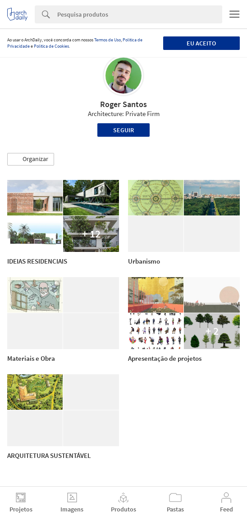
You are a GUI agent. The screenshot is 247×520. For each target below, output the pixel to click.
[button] (30, 159)
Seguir (123, 130)
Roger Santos (123, 104)
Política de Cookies (51, 46)
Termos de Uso (107, 40)
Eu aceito (201, 43)
